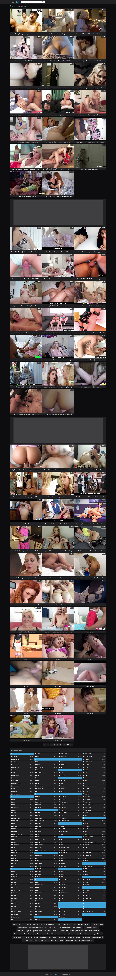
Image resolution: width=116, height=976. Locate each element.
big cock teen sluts (63, 931)
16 (64, 745)
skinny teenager (22, 927)
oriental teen (34, 937)
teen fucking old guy (83, 934)
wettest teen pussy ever (24, 931)
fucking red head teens (74, 937)
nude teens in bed (50, 927)
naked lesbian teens (71, 940)
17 (68, 745)
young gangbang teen (50, 924)
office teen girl (31, 934)
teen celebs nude (52, 934)
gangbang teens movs (59, 937)
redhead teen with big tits (64, 927)
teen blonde (16, 924)
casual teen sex (26, 924)
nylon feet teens (37, 931)
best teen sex (86, 937)
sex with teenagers (18, 937)
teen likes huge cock (83, 924)
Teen (14, 2)
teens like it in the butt (57, 940)
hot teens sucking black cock (67, 934)
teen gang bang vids (97, 937)
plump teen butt (37, 924)
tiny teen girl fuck (77, 927)
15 (60, 745)
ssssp (27, 937)
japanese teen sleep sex (91, 927)
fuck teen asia (41, 934)
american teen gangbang (30, 940)
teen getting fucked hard (65, 924)
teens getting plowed (50, 931)
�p (75, 924)
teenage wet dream (96, 934)
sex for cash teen (94, 931)
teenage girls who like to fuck (79, 931)
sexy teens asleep (44, 940)
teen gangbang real (45, 937)
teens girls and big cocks (86, 940)
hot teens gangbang (97, 924)
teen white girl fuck (19, 934)
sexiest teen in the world (36, 927)
